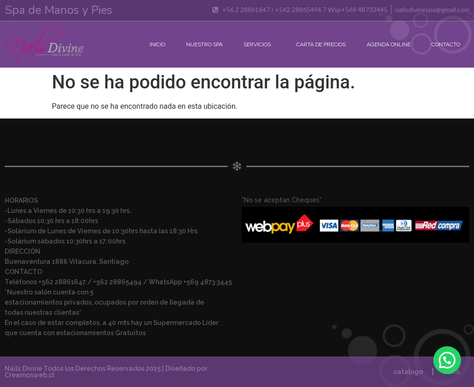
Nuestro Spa (204, 44)
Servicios (259, 44)
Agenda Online (389, 44)
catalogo (408, 371)
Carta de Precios (321, 44)
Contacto (445, 44)
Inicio (157, 44)
